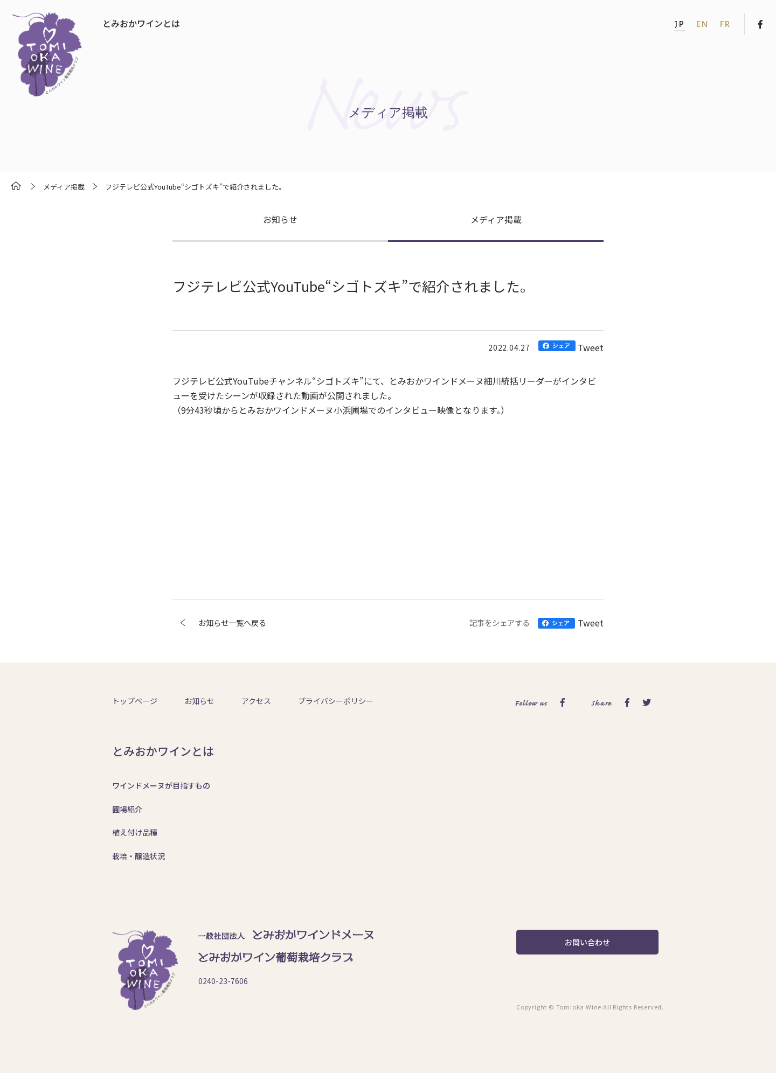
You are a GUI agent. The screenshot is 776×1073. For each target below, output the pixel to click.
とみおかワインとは (141, 23)
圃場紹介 (127, 809)
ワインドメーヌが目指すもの (161, 785)
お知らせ (280, 219)
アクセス (256, 700)
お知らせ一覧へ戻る (219, 622)
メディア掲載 (496, 219)
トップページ (134, 700)
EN (702, 24)
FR (725, 24)
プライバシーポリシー (335, 700)
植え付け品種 (134, 832)
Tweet (591, 347)
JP (679, 24)
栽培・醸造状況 (138, 856)
